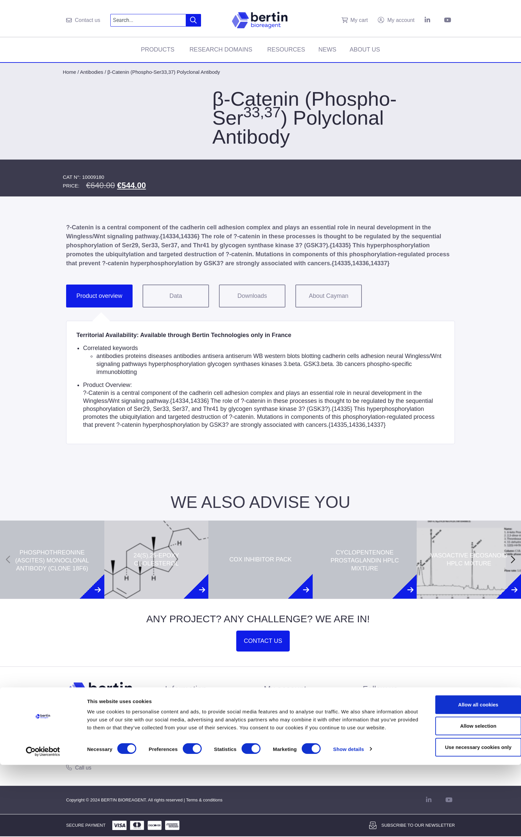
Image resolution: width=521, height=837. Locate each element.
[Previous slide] (8, 559)
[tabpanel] (260, 382)
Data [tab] (175, 296)
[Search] (193, 20)
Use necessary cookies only (465, 814)
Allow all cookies (466, 771)
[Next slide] (513, 559)
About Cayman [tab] (328, 296)
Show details (348, 824)
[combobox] (148, 20)
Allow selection (465, 792)
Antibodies (91, 72)
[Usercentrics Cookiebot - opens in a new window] (43, 824)
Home (69, 72)
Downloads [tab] (252, 296)
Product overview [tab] (99, 296)
